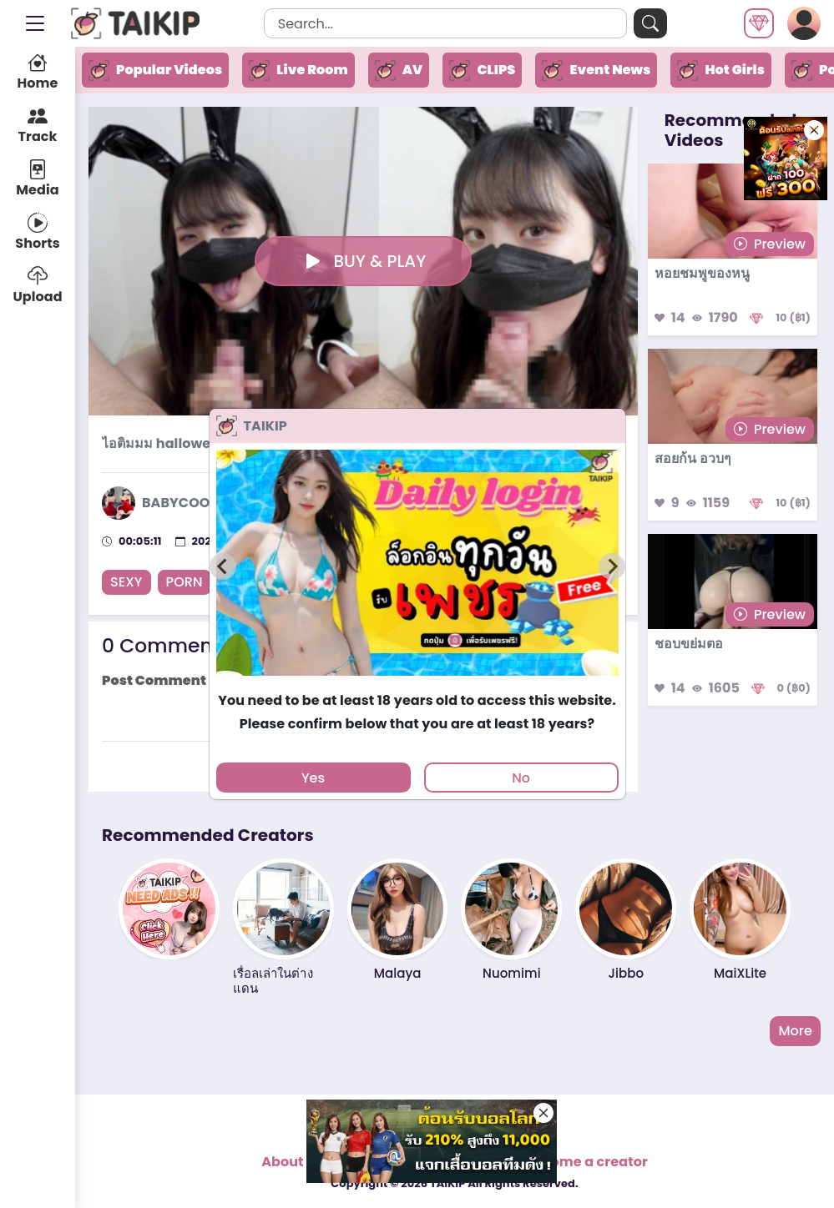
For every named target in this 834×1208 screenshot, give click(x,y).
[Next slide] (612, 566)
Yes (313, 778)
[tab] (417, 683)
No (521, 778)
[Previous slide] (223, 566)
